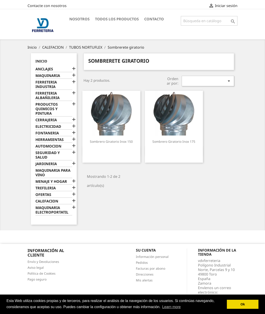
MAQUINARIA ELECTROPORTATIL (51, 210)
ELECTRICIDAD (48, 126)
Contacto (154, 19)
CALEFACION (46, 201)
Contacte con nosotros (47, 5)
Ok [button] (243, 304)
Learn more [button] (171, 307)
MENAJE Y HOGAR (51, 181)
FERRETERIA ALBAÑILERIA (47, 95)
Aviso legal (36, 267)
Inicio (41, 61)
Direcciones (144, 274)
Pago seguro (37, 279)
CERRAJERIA (46, 120)
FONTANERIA (47, 133)
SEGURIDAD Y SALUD (47, 155)
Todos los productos (117, 19)
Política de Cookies (42, 273)
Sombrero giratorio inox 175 (173, 141)
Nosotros (79, 19)
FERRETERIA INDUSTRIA (46, 84)
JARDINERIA (46, 164)
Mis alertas (144, 280)
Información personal (152, 257)
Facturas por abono (150, 268)
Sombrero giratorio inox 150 (111, 141)
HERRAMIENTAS (49, 139)
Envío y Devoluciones (43, 261)
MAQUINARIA (47, 75)
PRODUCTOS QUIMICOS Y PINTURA (46, 109)
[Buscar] (209, 21)
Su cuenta (146, 250)
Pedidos (142, 262)
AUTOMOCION (48, 146)
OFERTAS (43, 194)
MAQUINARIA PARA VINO (52, 172)
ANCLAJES (44, 69)
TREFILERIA (45, 188)
